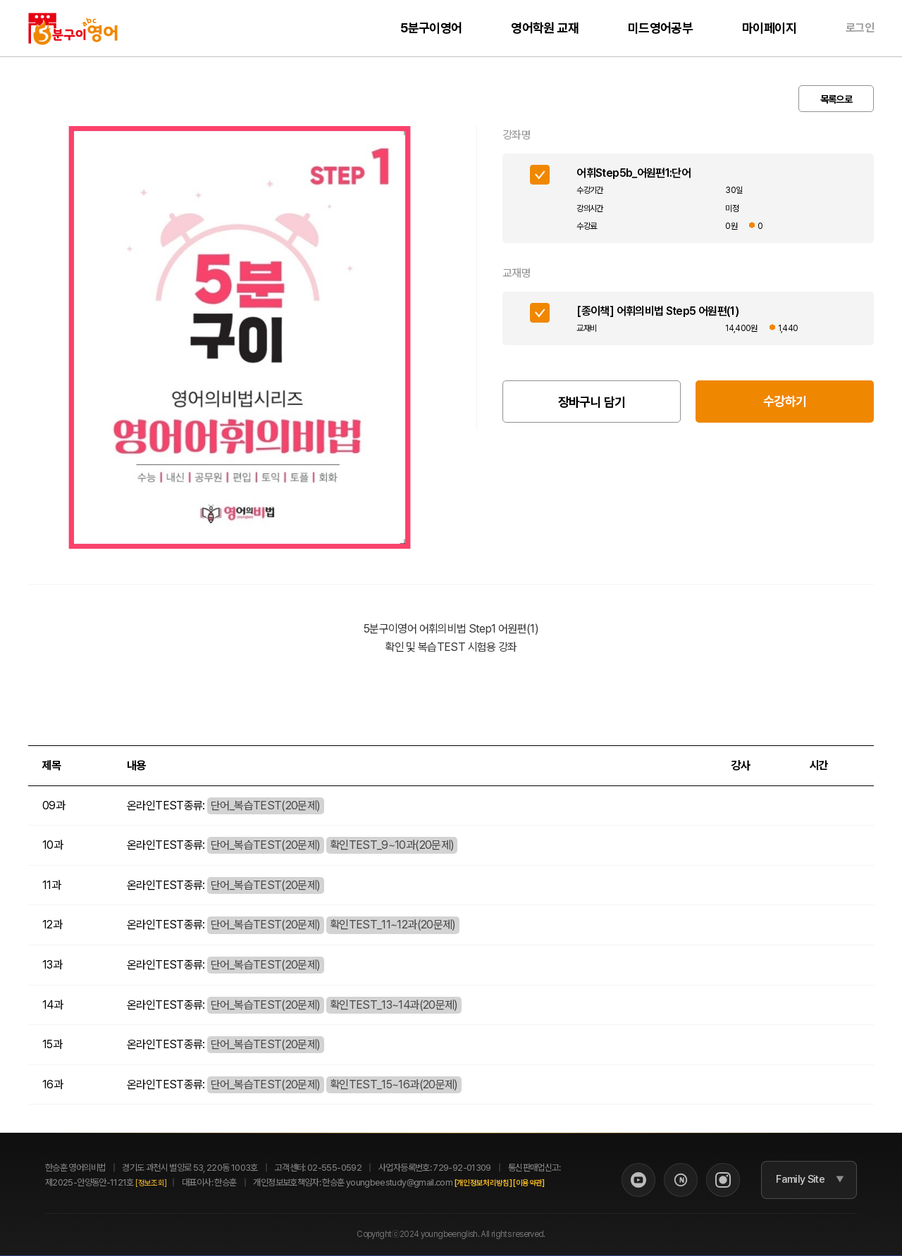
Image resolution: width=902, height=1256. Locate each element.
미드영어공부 (660, 27)
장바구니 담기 (592, 401)
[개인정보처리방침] (483, 1183)
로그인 (860, 28)
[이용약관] (528, 1183)
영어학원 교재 (545, 27)
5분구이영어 (431, 27)
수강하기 (784, 401)
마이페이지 (769, 27)
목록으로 (836, 99)
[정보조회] (150, 1183)
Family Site (800, 1180)
